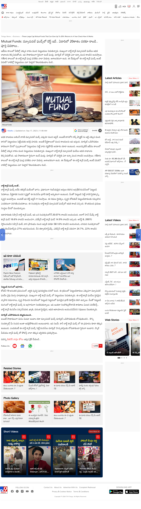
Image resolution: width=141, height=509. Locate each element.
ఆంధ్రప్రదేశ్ (35, 12)
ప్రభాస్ (90, 17)
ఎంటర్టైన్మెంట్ (19, 12)
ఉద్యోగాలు (7, 17)
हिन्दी (46, 1)
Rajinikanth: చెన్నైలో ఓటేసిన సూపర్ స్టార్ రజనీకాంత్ (64, 470)
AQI (124, 6)
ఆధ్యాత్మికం (115, 12)
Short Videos (10, 431)
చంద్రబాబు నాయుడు (128, 17)
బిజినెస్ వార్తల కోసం (15, 339)
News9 (40, 1)
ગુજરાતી (62, 1)
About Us (58, 487)
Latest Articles (113, 77)
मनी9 (93, 1)
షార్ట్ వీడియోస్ (81, 12)
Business (16, 36)
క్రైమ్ (108, 12)
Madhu (10, 130)
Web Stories (112, 319)
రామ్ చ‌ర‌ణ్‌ (117, 17)
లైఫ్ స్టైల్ (51, 12)
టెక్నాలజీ (14, 17)
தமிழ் (80, 1)
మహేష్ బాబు (108, 17)
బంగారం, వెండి (76, 17)
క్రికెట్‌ (84, 17)
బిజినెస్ (64, 12)
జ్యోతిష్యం (22, 17)
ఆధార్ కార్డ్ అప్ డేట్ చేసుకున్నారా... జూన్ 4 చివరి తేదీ (39, 470)
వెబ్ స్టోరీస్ (72, 12)
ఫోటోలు (58, 12)
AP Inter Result (41, 17)
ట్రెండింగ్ (97, 12)
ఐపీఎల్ (28, 12)
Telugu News (6, 36)
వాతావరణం (65, 17)
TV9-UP (99, 1)
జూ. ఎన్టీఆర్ (98, 17)
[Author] (3, 130)
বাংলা (69, 1)
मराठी (56, 1)
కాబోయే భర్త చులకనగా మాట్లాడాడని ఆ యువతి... (13, 470)
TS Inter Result (54, 17)
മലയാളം (87, 1)
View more (94, 431)
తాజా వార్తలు (10, 12)
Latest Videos (113, 220)
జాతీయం (90, 12)
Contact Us (48, 487)
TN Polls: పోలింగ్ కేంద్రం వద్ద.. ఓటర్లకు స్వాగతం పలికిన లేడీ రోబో (88, 470)
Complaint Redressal (87, 487)
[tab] (118, 358)
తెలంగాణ (43, 12)
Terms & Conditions (81, 491)
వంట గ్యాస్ (30, 17)
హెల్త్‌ (103, 12)
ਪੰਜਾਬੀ (74, 1)
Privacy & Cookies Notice (62, 491)
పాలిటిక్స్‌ (123, 12)
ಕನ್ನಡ (51, 1)
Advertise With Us (70, 487)
